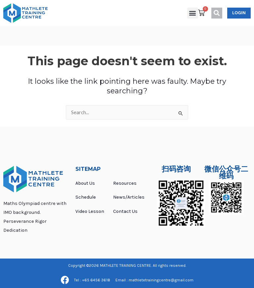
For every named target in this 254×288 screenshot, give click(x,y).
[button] (192, 13)
